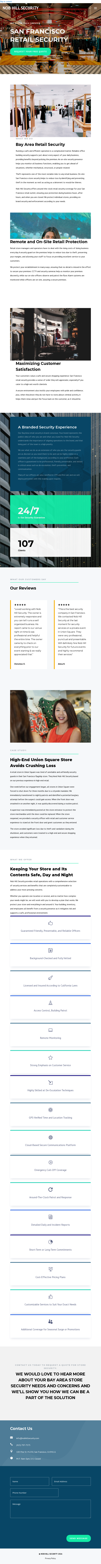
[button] (95, 8)
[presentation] (30, 1530)
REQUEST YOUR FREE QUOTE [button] (30, 51)
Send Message (79, 1538)
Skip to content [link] (6, 1)
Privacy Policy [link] (50, 1558)
